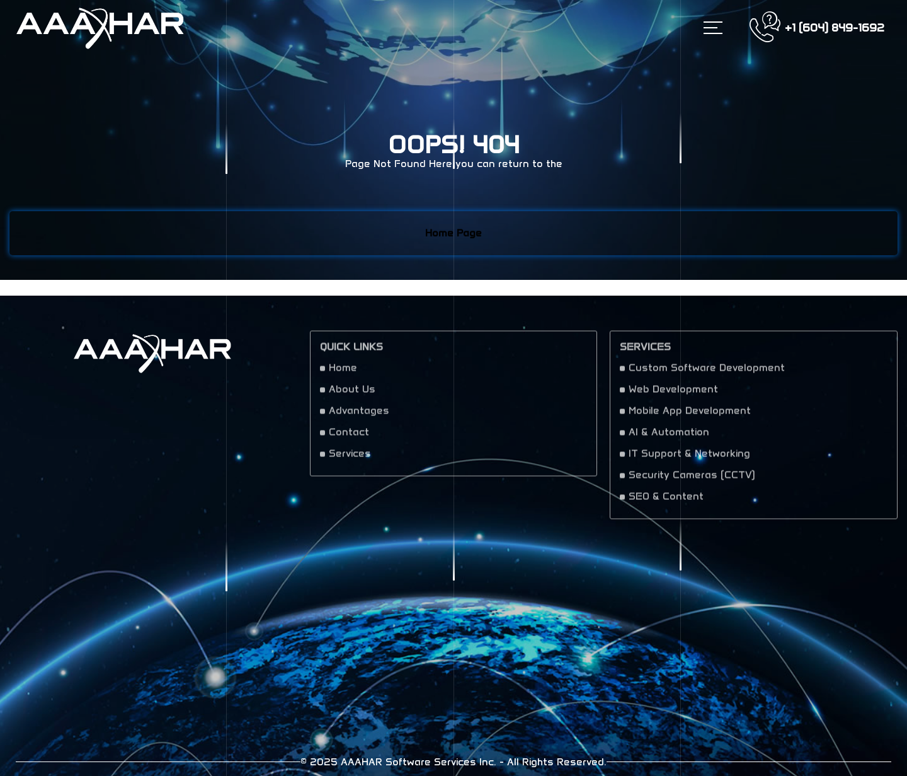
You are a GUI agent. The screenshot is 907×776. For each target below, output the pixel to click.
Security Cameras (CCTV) (692, 479)
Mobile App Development (690, 415)
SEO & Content (666, 501)
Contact (349, 437)
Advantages (359, 415)
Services (350, 458)
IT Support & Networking (689, 458)
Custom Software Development (707, 372)
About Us (352, 394)
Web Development (673, 394)
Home (343, 372)
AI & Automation (669, 437)
